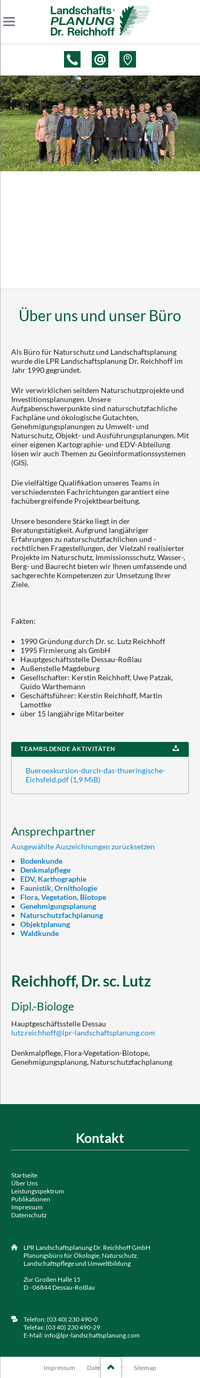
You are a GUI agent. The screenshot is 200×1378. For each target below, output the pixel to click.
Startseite (24, 1175)
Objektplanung (45, 924)
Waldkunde (39, 933)
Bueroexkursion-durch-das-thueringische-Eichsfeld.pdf (95, 775)
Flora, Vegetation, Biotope (63, 896)
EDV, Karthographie (53, 878)
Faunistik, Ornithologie (58, 887)
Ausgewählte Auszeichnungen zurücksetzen (83, 846)
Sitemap (145, 1368)
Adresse (127, 59)
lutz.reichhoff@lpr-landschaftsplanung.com (83, 1032)
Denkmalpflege (45, 869)
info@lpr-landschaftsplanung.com (92, 1335)
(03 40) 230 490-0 (72, 1319)
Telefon (72, 59)
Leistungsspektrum (37, 1191)
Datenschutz (29, 1215)
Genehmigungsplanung (58, 906)
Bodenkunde (41, 860)
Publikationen (30, 1199)
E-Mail (100, 59)
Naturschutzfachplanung (61, 915)
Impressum (27, 1207)
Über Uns (24, 1183)
